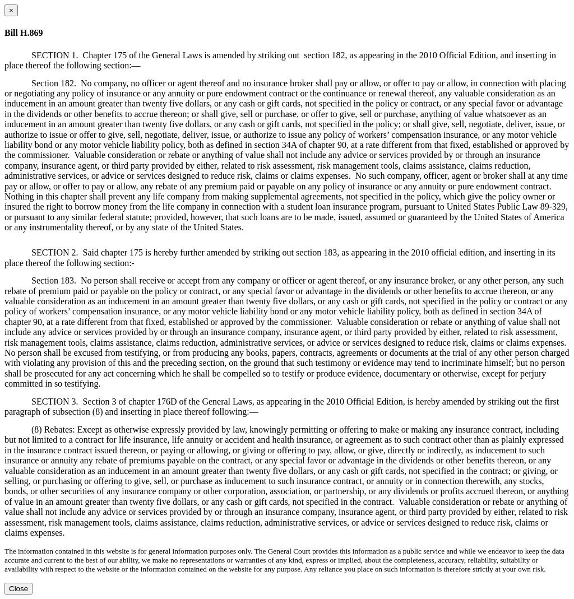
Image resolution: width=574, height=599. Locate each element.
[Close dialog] (11, 10)
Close (18, 588)
